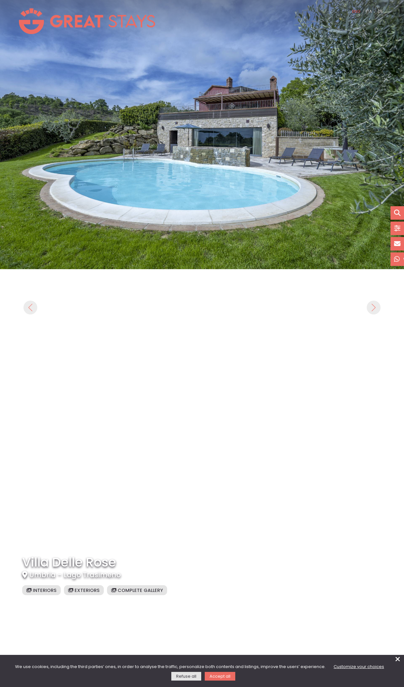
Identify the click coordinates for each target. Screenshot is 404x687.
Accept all (220, 676)
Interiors (41, 590)
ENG (356, 12)
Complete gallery (137, 590)
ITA (369, 12)
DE (380, 12)
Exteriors (84, 590)
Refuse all (186, 676)
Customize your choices (359, 667)
